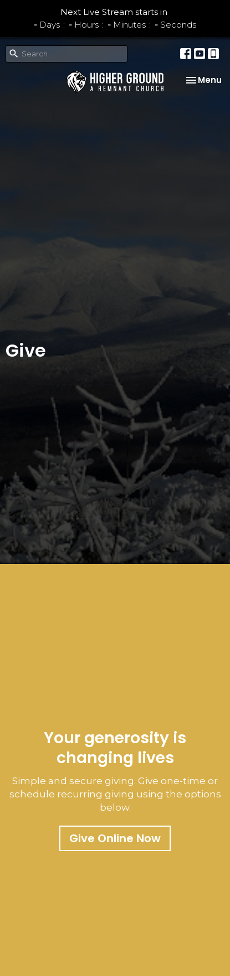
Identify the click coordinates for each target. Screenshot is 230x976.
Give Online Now (115, 838)
